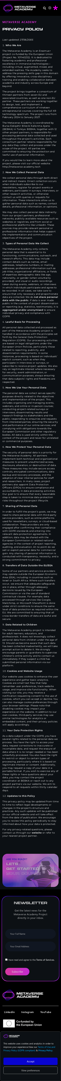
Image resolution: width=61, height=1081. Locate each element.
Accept (30, 1061)
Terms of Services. (45, 960)
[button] (44, 8)
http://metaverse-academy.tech (21, 166)
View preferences (30, 1070)
